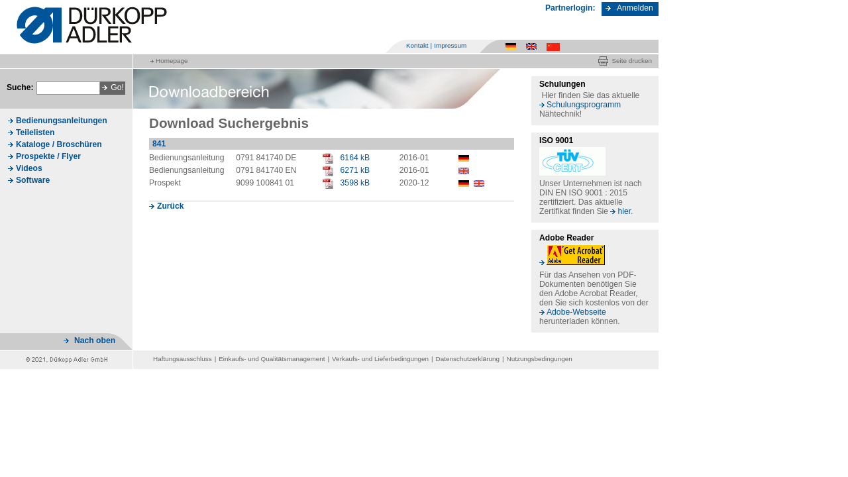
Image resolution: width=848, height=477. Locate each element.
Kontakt (417, 45)
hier (624, 211)
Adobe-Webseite (576, 312)
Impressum (450, 45)
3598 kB (355, 182)
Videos (29, 168)
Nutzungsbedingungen (539, 358)
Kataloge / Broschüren (59, 144)
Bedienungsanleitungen (61, 120)
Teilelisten (35, 132)
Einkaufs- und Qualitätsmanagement (272, 358)
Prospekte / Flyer (48, 156)
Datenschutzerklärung (468, 358)
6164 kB (355, 157)
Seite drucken (631, 60)
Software (33, 180)
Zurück (170, 206)
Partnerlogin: (570, 8)
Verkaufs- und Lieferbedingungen (380, 358)
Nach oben (94, 340)
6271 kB (355, 170)
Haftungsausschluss (182, 358)
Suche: (20, 87)
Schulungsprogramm (584, 104)
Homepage (171, 60)
